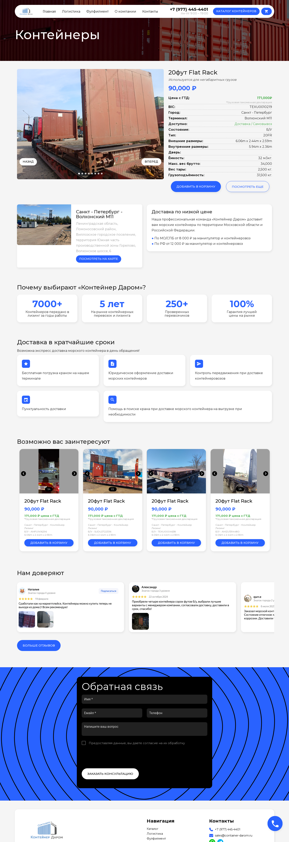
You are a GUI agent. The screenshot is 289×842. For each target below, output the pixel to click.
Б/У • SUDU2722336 (99, 531)
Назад (28, 161)
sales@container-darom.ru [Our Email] (233, 835)
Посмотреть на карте (98, 259)
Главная (49, 11)
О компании (125, 11)
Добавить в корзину (196, 186)
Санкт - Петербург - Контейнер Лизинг (44, 526)
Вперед (151, 161)
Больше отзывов (39, 645)
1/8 (240, 489)
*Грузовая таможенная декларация (249, 102)
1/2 (112, 489)
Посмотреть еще (247, 187)
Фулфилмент (97, 11)
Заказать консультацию (110, 774)
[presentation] (112, 757)
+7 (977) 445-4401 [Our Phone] (227, 829)
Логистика (71, 11)
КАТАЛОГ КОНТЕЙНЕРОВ (236, 11)
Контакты (150, 11)
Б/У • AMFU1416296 (35, 531)
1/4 (48, 489)
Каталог (152, 828)
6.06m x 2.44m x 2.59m (38, 534)
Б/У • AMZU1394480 (227, 531)
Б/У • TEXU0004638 (164, 531)
